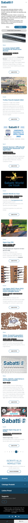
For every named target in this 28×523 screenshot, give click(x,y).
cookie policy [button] (4, 13)
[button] (26, 2)
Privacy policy (14, 511)
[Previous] (5, 452)
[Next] (23, 452)
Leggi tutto (14, 72)
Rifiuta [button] (7, 27)
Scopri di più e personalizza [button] (14, 30)
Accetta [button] (20, 27)
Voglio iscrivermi (13, 471)
